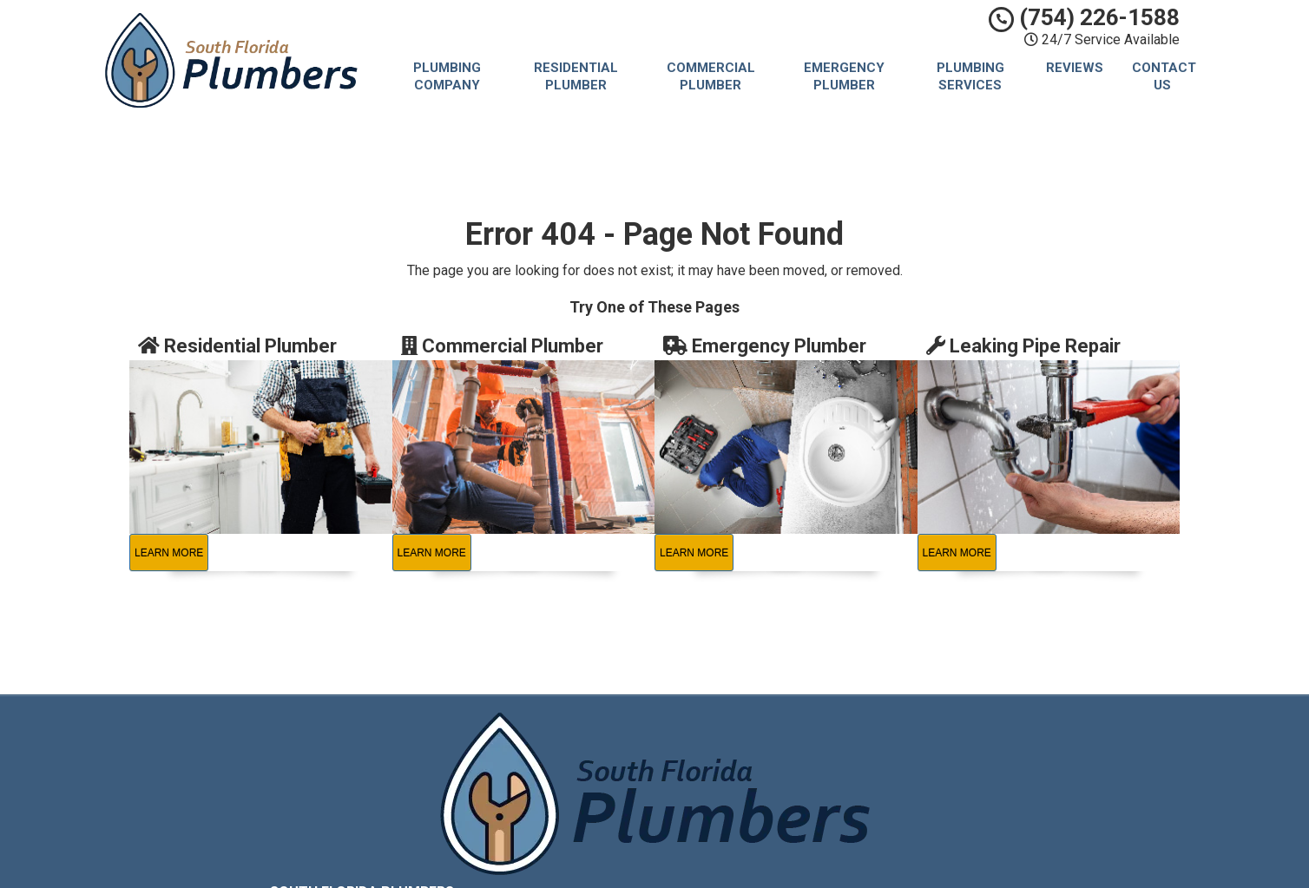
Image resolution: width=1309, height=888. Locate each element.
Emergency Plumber (844, 76)
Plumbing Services (970, 76)
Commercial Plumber (711, 76)
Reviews (1074, 68)
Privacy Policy (755, 754)
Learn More (169, 553)
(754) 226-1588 (1084, 17)
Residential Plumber (576, 76)
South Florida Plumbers (781, 735)
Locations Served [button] (770, 814)
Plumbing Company (447, 76)
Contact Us (1164, 76)
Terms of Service (765, 774)
